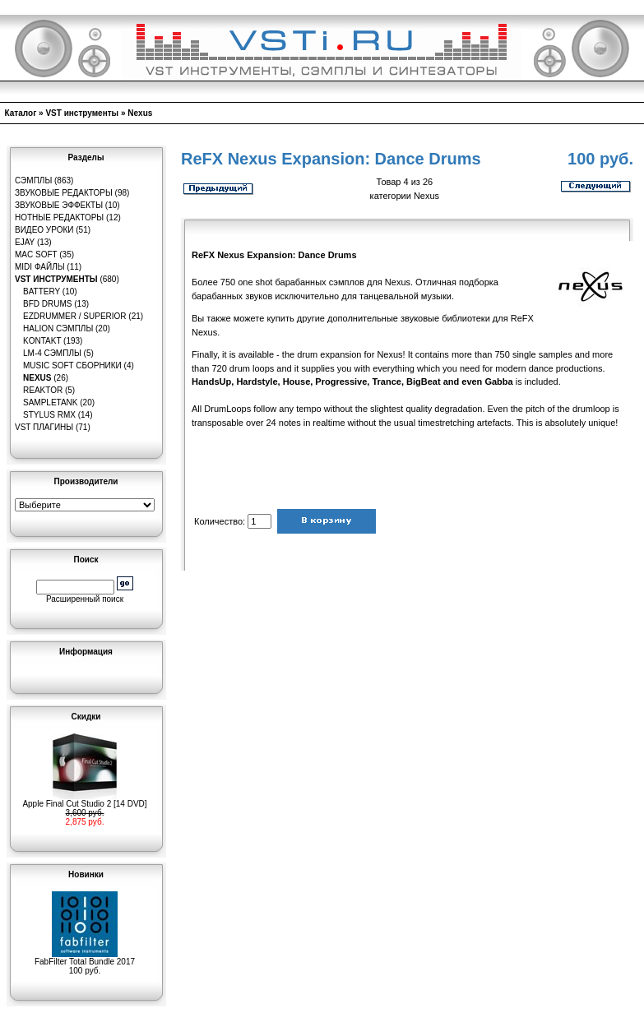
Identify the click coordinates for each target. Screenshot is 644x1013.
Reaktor (43, 390)
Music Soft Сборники (72, 365)
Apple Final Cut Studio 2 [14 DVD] (84, 800)
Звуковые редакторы (64, 192)
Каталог (21, 113)
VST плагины (44, 427)
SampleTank (50, 402)
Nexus (139, 113)
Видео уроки (44, 229)
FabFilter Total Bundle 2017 (85, 958)
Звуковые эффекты (59, 205)
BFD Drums (47, 303)
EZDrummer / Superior (75, 316)
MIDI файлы (40, 266)
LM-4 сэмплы (52, 353)
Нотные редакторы (59, 217)
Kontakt (42, 340)
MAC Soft (36, 254)
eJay (25, 242)
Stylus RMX (49, 414)
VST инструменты (81, 113)
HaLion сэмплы (58, 328)
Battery (41, 291)
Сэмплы (33, 180)
